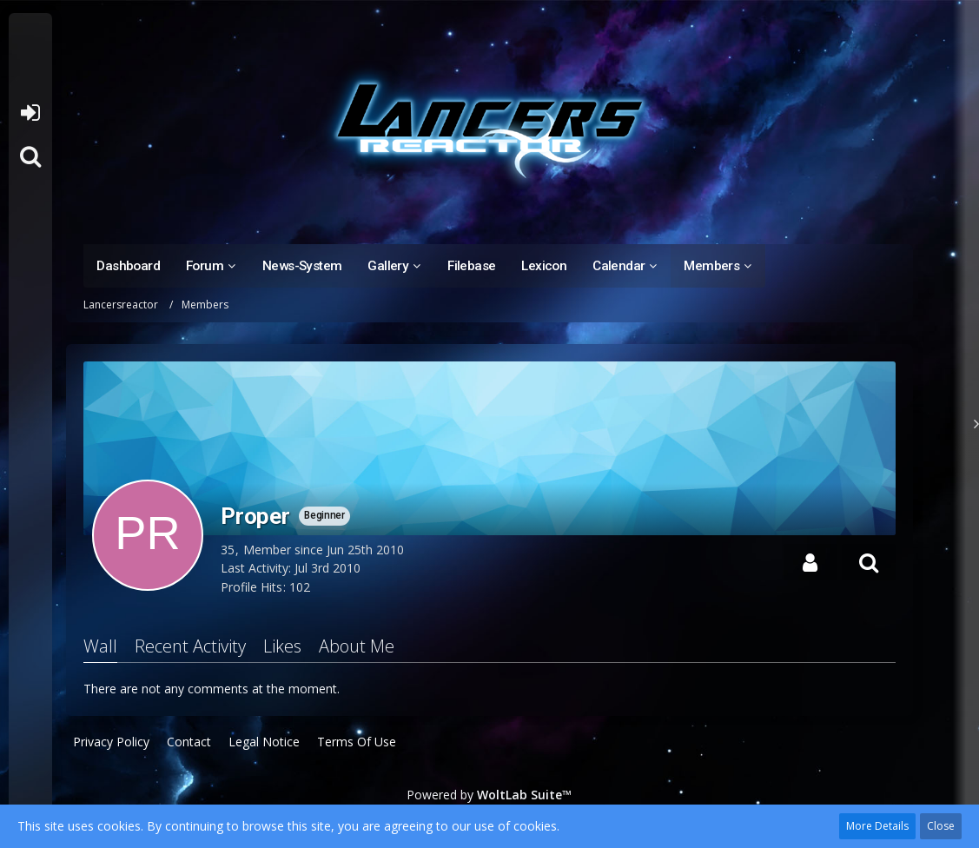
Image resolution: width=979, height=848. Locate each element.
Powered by (489, 794)
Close (941, 825)
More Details (877, 825)
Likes (282, 646)
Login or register (30, 113)
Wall (100, 646)
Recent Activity (190, 646)
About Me (356, 646)
